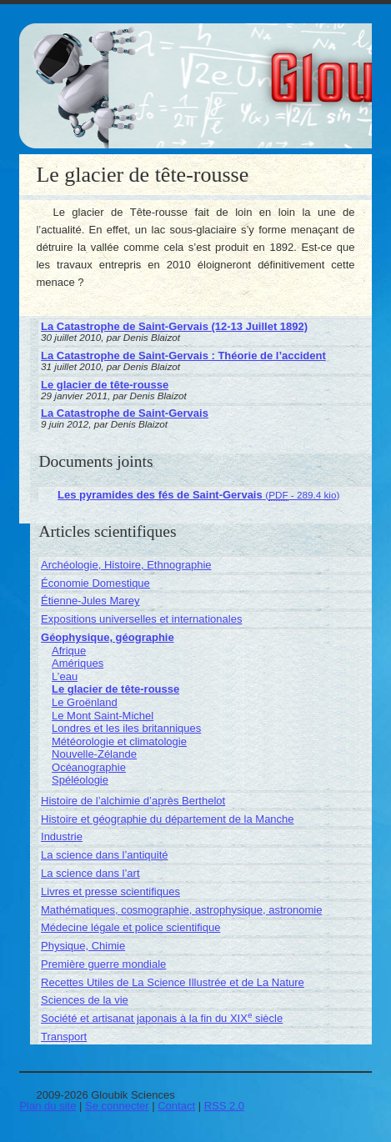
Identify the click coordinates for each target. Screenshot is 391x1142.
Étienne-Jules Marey (90, 600)
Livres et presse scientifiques (110, 891)
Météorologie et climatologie (119, 741)
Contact (176, 1105)
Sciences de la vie (84, 1000)
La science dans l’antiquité (104, 855)
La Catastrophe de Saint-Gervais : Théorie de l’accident (183, 355)
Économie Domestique (95, 583)
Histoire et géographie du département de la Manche (167, 819)
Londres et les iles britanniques (126, 728)
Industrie (62, 836)
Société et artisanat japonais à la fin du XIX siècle (162, 1018)
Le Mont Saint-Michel (102, 715)
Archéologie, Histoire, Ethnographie (126, 564)
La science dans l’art (90, 873)
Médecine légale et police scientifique (130, 927)
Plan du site (47, 1105)
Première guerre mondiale (103, 964)
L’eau (65, 676)
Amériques (77, 663)
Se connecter (117, 1105)
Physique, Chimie (83, 945)
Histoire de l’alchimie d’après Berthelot (133, 800)
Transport (64, 1036)
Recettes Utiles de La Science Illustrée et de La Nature (172, 982)
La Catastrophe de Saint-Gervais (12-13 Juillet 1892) (174, 326)
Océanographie (89, 767)
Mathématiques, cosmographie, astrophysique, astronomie (181, 910)
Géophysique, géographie (107, 637)
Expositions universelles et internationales (141, 619)
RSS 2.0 (224, 1105)
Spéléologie (80, 780)
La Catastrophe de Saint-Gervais (124, 413)
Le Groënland (85, 702)
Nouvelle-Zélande (94, 754)
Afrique (69, 650)
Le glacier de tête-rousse (104, 384)
